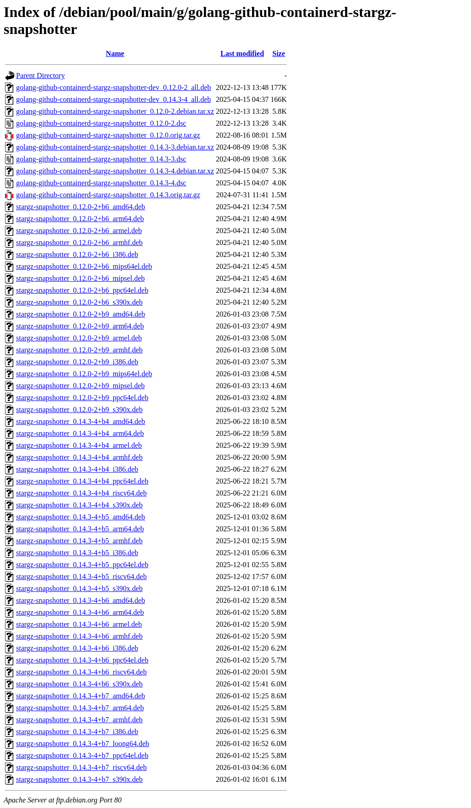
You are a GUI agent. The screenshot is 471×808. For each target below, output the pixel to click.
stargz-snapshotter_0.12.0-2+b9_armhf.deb (79, 350)
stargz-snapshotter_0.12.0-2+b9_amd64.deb (80, 314)
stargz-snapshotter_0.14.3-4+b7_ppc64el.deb (82, 755)
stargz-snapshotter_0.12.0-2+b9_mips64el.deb (84, 374)
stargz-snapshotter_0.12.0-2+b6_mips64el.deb (84, 266)
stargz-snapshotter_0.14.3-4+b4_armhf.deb (79, 457)
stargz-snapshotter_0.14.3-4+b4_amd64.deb (80, 421)
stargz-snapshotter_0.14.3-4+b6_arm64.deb (80, 612)
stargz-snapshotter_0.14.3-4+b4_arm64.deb (80, 433)
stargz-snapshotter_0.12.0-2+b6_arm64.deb (80, 219)
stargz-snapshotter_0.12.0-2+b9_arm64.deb (80, 326)
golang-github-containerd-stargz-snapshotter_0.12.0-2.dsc (101, 123)
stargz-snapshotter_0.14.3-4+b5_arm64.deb (80, 529)
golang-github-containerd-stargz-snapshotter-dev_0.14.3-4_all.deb (113, 99)
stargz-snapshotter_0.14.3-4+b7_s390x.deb (79, 779)
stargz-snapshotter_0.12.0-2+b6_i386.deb (77, 254)
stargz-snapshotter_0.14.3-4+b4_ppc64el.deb (82, 481)
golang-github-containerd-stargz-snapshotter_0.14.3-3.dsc (101, 159)
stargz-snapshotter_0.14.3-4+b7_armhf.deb (79, 720)
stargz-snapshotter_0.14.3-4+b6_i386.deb (77, 648)
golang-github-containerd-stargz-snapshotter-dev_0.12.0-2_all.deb (113, 87)
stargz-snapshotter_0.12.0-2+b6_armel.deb (79, 230)
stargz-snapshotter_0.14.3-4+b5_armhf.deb (79, 541)
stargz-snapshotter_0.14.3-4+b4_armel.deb (79, 445)
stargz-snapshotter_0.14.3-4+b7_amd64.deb (80, 696)
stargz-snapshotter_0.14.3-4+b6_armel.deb (79, 624)
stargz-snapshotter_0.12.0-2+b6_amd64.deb (80, 207)
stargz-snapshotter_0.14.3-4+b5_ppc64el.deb (82, 564)
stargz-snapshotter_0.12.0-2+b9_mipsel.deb (80, 386)
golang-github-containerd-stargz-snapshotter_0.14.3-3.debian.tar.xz (115, 147)
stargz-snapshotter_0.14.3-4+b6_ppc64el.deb (82, 660)
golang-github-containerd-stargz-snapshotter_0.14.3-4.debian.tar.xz (115, 171)
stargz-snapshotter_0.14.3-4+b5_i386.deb (77, 553)
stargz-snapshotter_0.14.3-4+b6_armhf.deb (79, 636)
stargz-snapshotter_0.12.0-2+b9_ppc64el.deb (82, 397)
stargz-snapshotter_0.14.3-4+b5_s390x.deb (79, 588)
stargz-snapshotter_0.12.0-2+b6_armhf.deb (79, 242)
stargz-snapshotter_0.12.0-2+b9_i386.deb (77, 362)
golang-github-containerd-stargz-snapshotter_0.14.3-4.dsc (101, 183)
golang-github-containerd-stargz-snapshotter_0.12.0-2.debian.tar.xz (115, 111)
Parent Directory (40, 75)
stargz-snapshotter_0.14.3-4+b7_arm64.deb (80, 708)
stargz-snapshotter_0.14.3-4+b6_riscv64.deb (81, 672)
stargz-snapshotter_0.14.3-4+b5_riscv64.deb (81, 576)
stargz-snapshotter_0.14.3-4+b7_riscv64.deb (81, 767)
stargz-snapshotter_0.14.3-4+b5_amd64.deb (80, 517)
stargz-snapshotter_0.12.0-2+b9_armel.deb (79, 338)
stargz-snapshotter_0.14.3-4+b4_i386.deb (77, 469)
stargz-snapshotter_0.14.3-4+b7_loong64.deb (82, 743)
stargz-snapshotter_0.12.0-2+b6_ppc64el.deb (82, 290)
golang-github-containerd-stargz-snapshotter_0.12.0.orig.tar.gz (108, 135)
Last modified (242, 53)
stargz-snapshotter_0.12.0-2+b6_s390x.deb (79, 302)
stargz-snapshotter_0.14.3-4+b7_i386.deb (77, 732)
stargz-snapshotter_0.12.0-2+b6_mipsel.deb (80, 278)
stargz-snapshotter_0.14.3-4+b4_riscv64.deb (81, 493)
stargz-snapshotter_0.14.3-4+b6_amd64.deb (80, 600)
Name (115, 53)
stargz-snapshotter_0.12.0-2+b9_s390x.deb (79, 409)
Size (278, 53)
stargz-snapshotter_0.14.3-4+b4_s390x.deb (79, 505)
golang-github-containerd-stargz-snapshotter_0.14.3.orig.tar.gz (108, 195)
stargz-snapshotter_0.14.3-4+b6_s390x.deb (79, 684)
